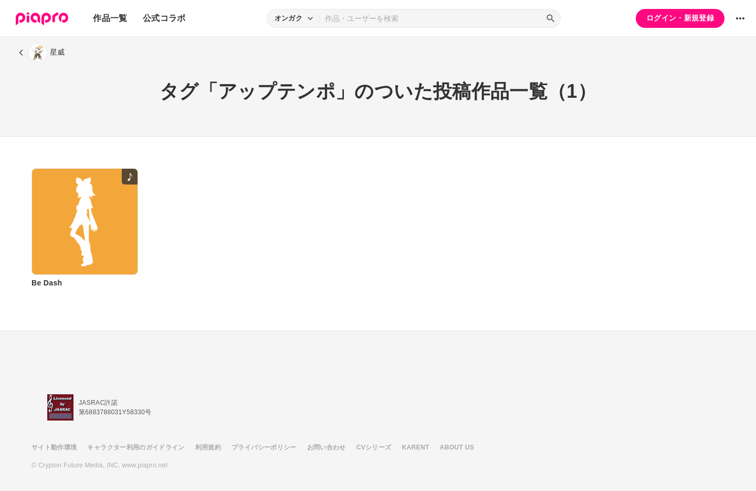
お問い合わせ (326, 447)
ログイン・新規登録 (680, 18)
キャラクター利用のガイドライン (135, 447)
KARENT (415, 447)
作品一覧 (110, 18)
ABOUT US (457, 447)
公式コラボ (164, 18)
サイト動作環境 (54, 447)
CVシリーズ (374, 447)
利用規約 (208, 447)
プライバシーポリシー (264, 447)
